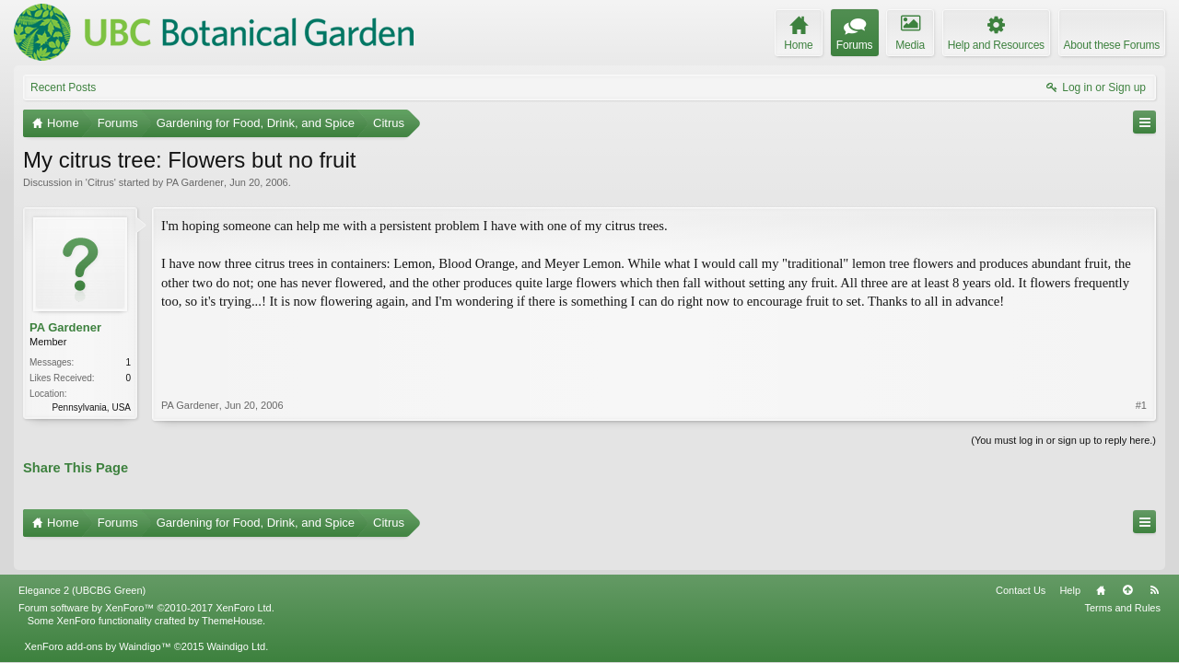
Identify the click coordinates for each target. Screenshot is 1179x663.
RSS (1154, 564)
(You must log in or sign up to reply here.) (1063, 438)
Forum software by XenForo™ (146, 581)
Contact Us (1020, 564)
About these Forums (1112, 45)
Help (1069, 564)
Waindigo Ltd (235, 620)
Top (1127, 564)
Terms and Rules (1122, 581)
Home (1100, 564)
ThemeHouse (232, 594)
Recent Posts (63, 87)
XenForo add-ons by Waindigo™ (97, 620)
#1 (1141, 328)
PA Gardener (195, 182)
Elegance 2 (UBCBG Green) (82, 564)
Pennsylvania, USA (91, 407)
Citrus (101, 182)
